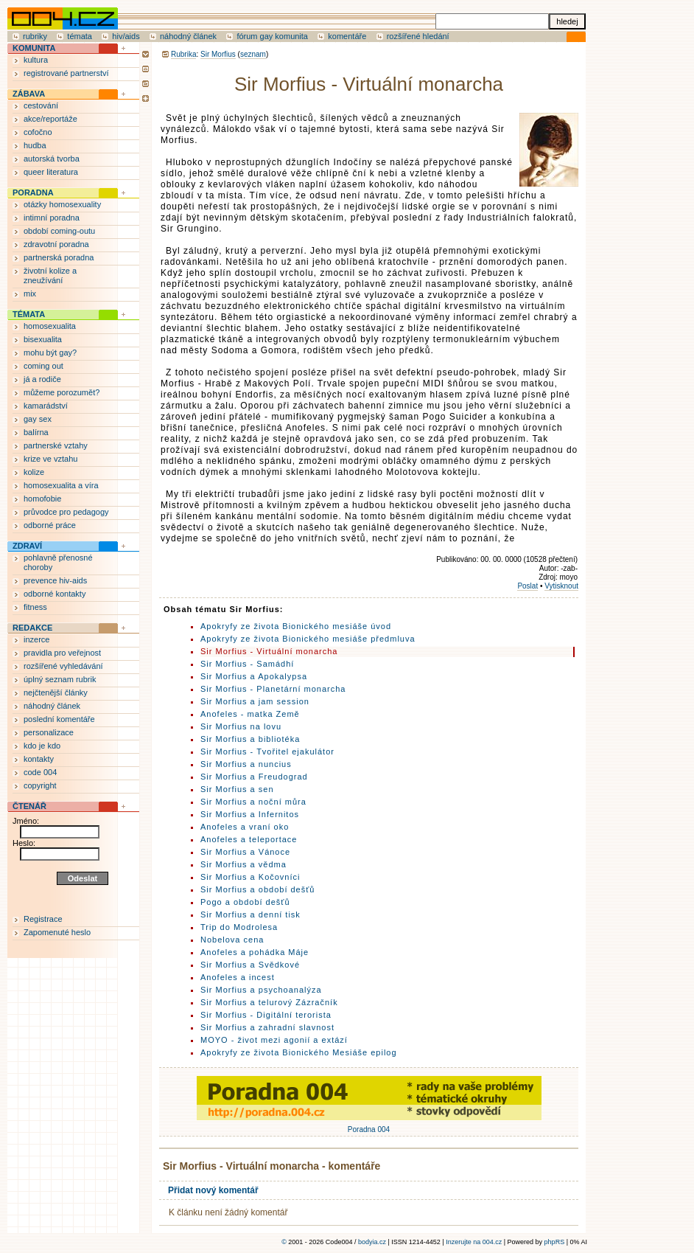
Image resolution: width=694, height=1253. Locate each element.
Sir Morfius (218, 54)
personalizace (49, 732)
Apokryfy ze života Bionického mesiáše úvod (295, 626)
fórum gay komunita (272, 36)
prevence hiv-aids (55, 580)
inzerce (36, 639)
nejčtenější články (56, 692)
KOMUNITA (34, 48)
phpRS (554, 1242)
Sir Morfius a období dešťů (257, 889)
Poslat (527, 586)
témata (79, 36)
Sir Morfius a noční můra (253, 801)
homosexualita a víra (61, 485)
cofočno (38, 132)
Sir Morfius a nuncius (246, 764)
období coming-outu (59, 230)
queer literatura (51, 171)
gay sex (38, 418)
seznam (253, 54)
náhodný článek (188, 36)
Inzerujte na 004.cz (474, 1242)
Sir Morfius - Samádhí (247, 663)
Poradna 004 (369, 1125)
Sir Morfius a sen (237, 789)
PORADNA (33, 192)
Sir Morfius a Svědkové (250, 964)
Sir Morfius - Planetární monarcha (273, 688)
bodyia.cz (372, 1242)
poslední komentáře (59, 719)
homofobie (42, 498)
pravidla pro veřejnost (62, 652)
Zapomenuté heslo (57, 932)
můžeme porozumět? (61, 392)
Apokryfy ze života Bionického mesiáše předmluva (308, 638)
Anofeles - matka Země (250, 713)
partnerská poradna (59, 257)
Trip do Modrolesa (239, 927)
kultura (36, 59)
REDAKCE (32, 627)
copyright (40, 785)
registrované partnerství (66, 73)
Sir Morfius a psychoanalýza (261, 989)
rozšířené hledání (418, 36)
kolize (34, 472)
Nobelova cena (232, 939)
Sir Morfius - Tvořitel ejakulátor (267, 751)
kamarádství (46, 405)
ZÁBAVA (29, 93)
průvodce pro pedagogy (66, 511)
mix (30, 293)
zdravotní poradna (56, 244)
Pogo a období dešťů (245, 902)
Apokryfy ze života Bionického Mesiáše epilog (298, 1052)
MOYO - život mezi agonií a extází (274, 1039)
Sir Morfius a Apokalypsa (253, 676)
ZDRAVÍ (27, 545)
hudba (35, 145)
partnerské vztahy (56, 445)
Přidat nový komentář (213, 1190)
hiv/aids (125, 36)
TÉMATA (29, 314)
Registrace (43, 918)
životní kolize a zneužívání (50, 275)
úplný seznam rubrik (60, 679)
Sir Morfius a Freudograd (254, 776)
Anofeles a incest (237, 977)
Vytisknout (561, 586)
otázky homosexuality (62, 204)
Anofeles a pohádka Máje (254, 952)
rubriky (35, 36)
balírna (36, 432)
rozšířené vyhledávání (63, 666)
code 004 (40, 772)
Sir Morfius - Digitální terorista (266, 1014)
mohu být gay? (50, 352)
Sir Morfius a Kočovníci (250, 876)
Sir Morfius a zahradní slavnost (267, 1027)
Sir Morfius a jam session (254, 701)
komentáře (347, 36)
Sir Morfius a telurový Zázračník (269, 1002)
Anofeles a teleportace (248, 839)
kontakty (39, 758)
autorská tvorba (52, 158)
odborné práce (50, 525)
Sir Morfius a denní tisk (250, 914)
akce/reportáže (50, 118)
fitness (35, 607)
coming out (43, 365)
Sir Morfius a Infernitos (249, 814)
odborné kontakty (54, 593)
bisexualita (43, 339)
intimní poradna (52, 217)
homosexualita (50, 326)
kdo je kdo (42, 745)
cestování (41, 105)
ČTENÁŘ (29, 806)
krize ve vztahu (50, 458)
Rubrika (183, 54)
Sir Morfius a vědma (243, 864)
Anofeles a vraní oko (244, 826)
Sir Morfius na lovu (240, 726)
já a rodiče (42, 379)
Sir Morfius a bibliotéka (250, 739)
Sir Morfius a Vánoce (245, 851)
